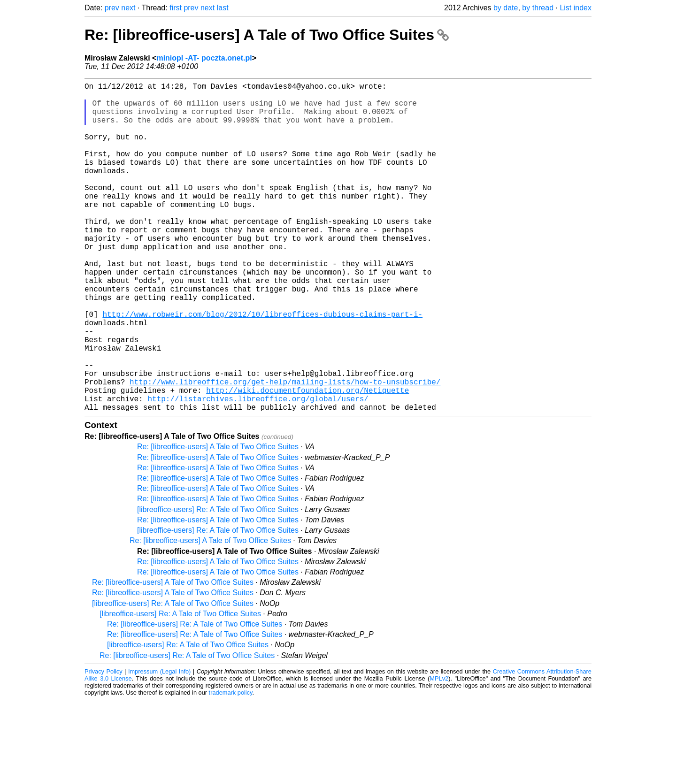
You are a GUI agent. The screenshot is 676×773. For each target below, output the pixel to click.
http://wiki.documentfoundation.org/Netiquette (307, 459)
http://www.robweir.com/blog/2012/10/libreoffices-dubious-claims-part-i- (262, 366)
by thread (537, 8)
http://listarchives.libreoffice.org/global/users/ (257, 470)
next (128, 8)
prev (112, 8)
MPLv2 (439, 751)
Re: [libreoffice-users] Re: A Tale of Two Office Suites (194, 697)
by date (505, 8)
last (223, 8)
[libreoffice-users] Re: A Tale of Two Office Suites (218, 583)
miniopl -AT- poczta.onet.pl (204, 58)
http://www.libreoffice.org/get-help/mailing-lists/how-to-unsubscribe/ (285, 449)
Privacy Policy (103, 744)
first (175, 8)
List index (576, 8)
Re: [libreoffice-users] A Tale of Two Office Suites (266, 34)
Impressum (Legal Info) (159, 744)
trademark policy (231, 765)
